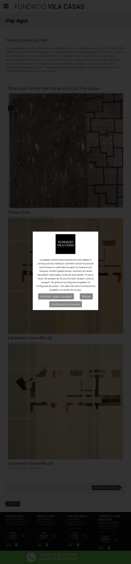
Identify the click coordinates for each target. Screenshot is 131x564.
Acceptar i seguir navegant (56, 290)
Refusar (86, 290)
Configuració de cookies (65, 298)
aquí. (79, 283)
